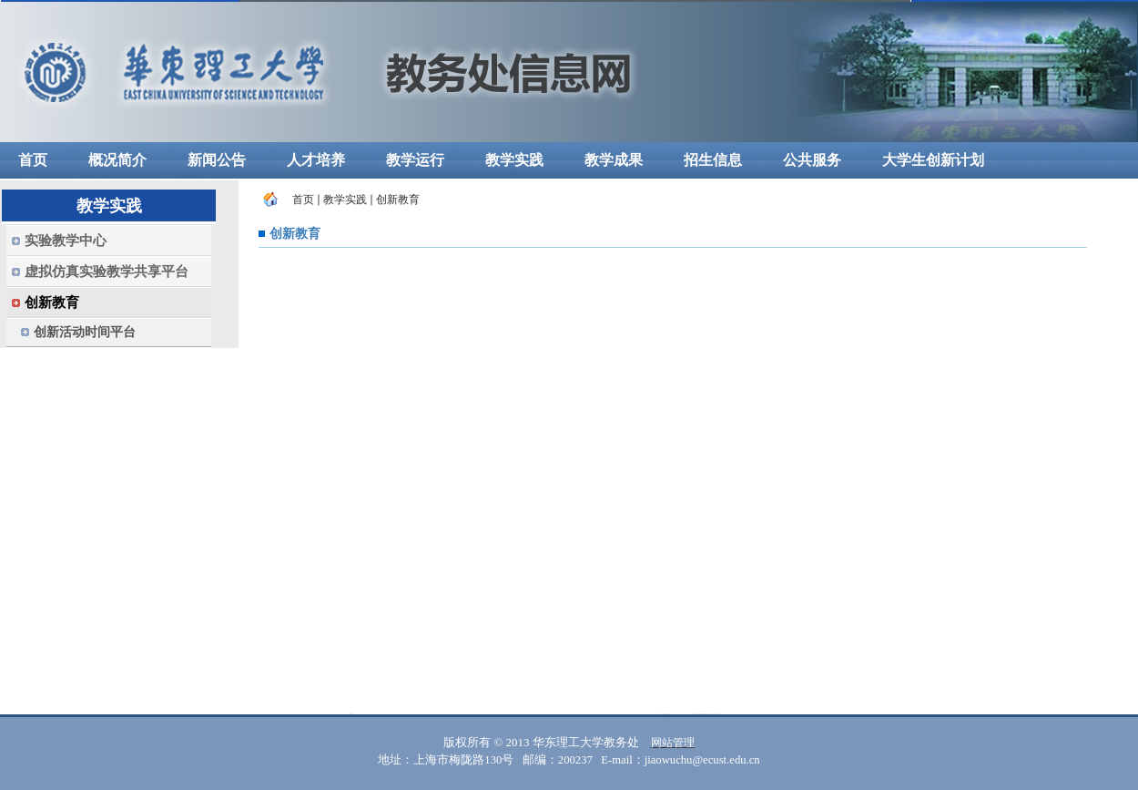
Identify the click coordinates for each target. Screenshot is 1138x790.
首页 (303, 199)
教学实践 (345, 199)
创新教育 (398, 199)
